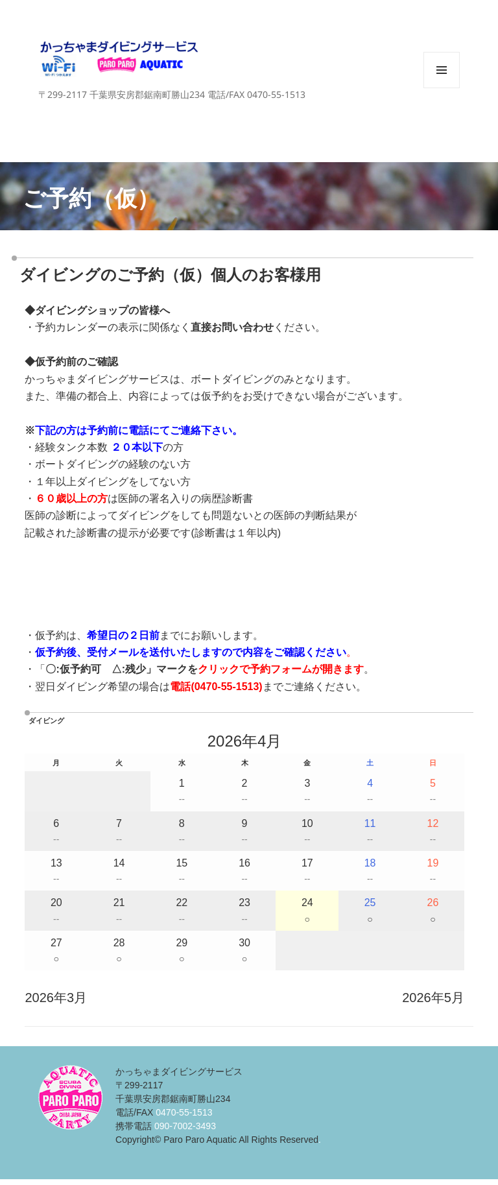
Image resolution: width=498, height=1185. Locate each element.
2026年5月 (433, 997)
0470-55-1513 (227, 686)
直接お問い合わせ (232, 327)
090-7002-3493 (185, 1126)
